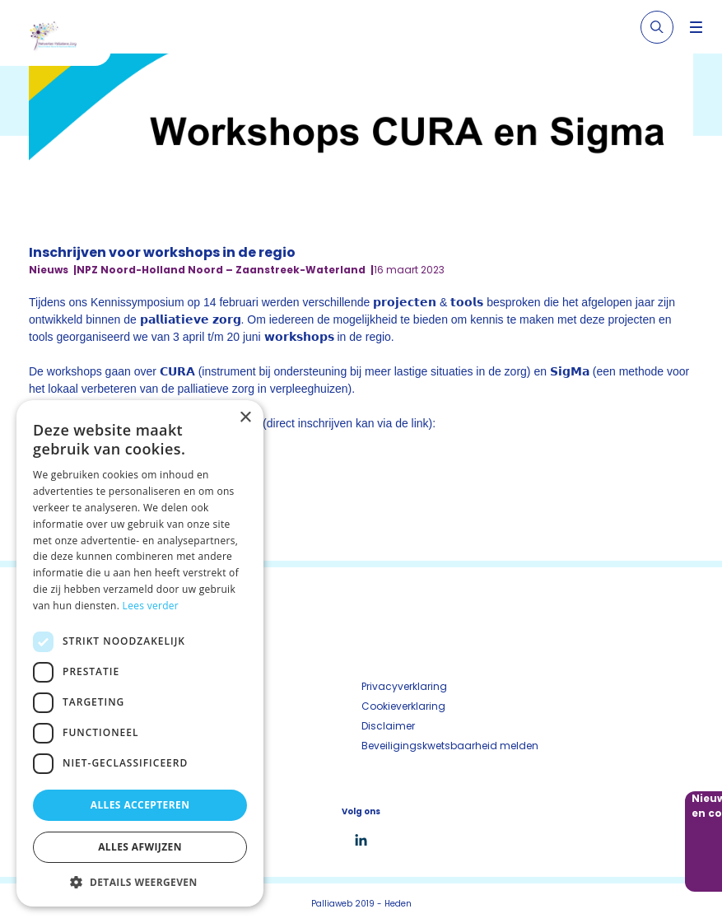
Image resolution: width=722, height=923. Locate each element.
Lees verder (151, 606)
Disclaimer (388, 726)
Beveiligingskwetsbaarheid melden (449, 746)
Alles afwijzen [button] (140, 847)
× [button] (245, 418)
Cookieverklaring (403, 706)
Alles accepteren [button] (140, 805)
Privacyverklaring (404, 686)
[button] (140, 882)
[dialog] (139, 653)
